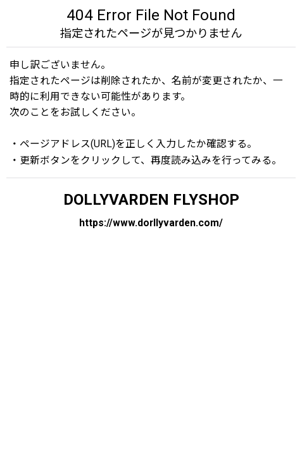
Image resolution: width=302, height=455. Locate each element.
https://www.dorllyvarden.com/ (151, 223)
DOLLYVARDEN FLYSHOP (151, 200)
